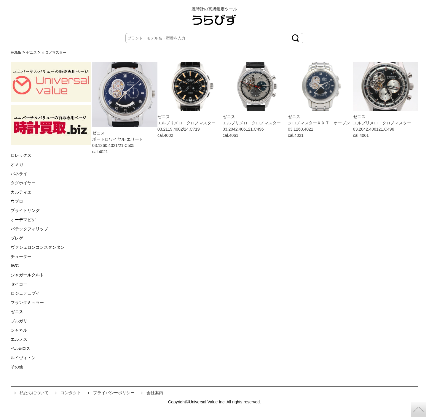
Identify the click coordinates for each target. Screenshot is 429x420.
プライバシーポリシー (114, 392)
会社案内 (154, 392)
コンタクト (70, 392)
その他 (17, 366)
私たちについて (34, 392)
